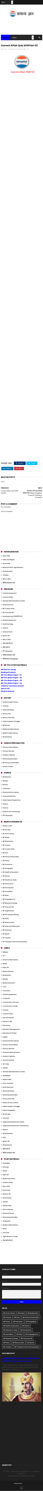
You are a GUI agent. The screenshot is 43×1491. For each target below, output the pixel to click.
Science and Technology (11, 812)
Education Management (11, 1029)
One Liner (6, 1118)
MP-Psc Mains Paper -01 (11, 675)
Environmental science (11, 792)
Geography (7, 1076)
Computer (6, 998)
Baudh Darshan (8, 971)
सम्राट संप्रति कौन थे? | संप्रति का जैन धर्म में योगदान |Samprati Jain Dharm (20, 1360)
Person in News (8, 767)
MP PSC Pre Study (8, 670)
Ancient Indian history (10, 702)
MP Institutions (8, 884)
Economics (6, 1025)
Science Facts (7, 632)
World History (7, 737)
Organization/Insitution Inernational (15, 1126)
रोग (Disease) (7, 651)
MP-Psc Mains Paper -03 (11, 680)
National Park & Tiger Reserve (13, 567)
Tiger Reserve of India (10, 1237)
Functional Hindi (8, 1060)
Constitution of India (10, 1006)
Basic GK (6, 968)
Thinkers (6, 575)
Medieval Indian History (11, 729)
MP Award (6, 837)
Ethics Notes (7, 1198)
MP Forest (6, 861)
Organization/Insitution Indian (13, 1122)
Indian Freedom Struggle (11, 721)
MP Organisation (8, 911)
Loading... (21, 268)
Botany (5, 785)
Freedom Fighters (9, 755)
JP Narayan (6, 1221)
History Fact (7, 714)
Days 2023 (6, 1186)
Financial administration (11, 1052)
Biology (5, 781)
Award (5, 964)
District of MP (7, 826)
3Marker (5, 952)
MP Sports (6, 934)
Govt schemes (8, 1083)
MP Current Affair (9, 609)
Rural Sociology (8, 624)
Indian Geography (9, 1110)
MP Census (6, 845)
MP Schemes (7, 930)
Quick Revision (8, 571)
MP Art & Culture (8, 834)
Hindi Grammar (8, 605)
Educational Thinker (10, 1033)
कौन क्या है (6, 647)
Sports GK (6, 636)
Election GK (7, 1194)
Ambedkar (6, 1163)
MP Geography (8, 868)
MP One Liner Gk (8, 613)
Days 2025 (6, 556)
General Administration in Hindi (14, 601)
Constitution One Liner (11, 1002)
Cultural (5, 706)
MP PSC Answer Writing (11, 915)
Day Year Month (8, 1018)
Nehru (5, 1229)
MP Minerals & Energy (10, 903)
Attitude (6, 1167)
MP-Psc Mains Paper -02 (11, 678)
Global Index (7, 1080)
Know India (6, 564)
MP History (6, 725)
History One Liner (8, 718)
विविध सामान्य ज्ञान (9, 583)
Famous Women (8, 751)
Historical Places (8, 710)
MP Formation (7, 865)
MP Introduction (8, 888)
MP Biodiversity (8, 841)
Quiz (27, 49)
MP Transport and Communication (15, 942)
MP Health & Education (10, 872)
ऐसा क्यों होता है (7, 643)
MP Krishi (6, 895)
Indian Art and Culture (10, 1103)
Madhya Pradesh (8, 672)
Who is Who (7, 579)
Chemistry (6, 789)
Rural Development (9, 620)
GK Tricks (6, 1064)
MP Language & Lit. (9, 899)
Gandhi (5, 1068)
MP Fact (5, 853)
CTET (4, 987)
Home (5, 38)
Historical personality (10, 759)
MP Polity (6, 919)
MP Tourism (7, 938)
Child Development (10, 593)
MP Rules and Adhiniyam (11, 926)
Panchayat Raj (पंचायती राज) (12, 616)
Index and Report (9, 560)
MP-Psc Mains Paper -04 (11, 683)
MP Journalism (8, 891)
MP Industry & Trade (10, 880)
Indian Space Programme (11, 800)
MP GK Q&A (6, 830)
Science (5, 628)
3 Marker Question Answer (12, 686)
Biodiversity (7, 777)
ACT (4, 956)
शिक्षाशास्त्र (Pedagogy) (10, 659)
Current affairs (8, 597)
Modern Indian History (10, 733)
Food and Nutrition (9, 796)
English (5, 1037)
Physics (5, 804)
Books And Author (9, 983)
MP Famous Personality (11, 763)
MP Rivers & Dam (8, 922)
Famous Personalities (10, 747)
